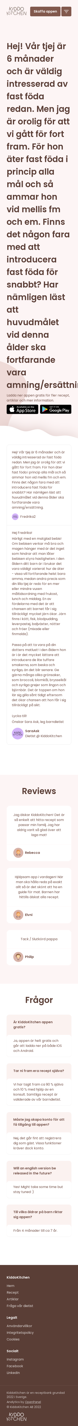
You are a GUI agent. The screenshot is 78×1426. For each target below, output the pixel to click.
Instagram (15, 1359)
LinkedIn (13, 1372)
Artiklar (13, 1299)
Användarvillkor (19, 1326)
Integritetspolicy (20, 1332)
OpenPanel (33, 1402)
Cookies (13, 1339)
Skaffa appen (45, 11)
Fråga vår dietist (20, 1305)
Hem (10, 1285)
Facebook (15, 1366)
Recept (13, 1292)
